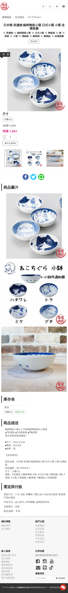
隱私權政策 (7, 564)
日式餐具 (39, 532)
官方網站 (5, 528)
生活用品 (19, 17)
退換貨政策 (7, 568)
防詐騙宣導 (7, 574)
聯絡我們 (5, 525)
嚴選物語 (6, 17)
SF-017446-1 (34, 17)
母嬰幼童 (39, 535)
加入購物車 (10, 143)
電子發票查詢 (8, 577)
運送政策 (5, 571)
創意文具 (39, 541)
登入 (14, 555)
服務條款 (5, 561)
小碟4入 (8, 119)
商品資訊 (34, 41)
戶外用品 (39, 538)
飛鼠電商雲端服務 (56, 587)
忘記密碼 (5, 558)
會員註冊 (5, 555)
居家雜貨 (39, 525)
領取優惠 (60, 578)
